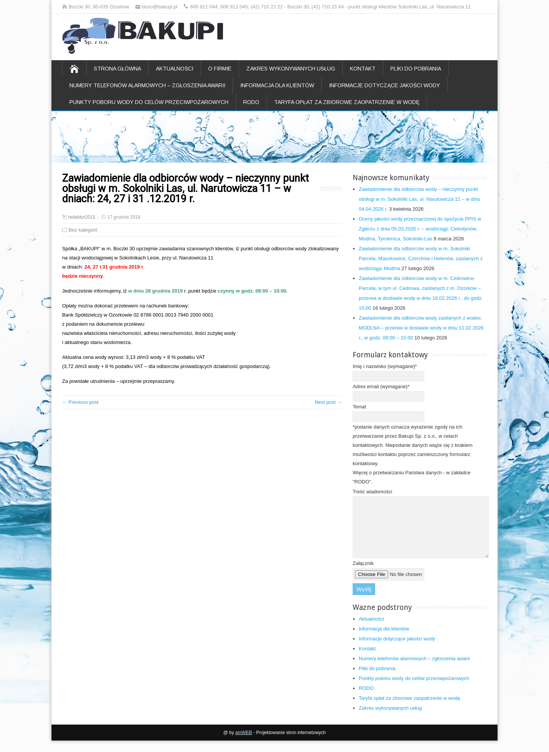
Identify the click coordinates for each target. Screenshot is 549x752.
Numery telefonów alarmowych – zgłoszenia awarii (147, 85)
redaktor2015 (81, 217)
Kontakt (363, 69)
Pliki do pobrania (415, 69)
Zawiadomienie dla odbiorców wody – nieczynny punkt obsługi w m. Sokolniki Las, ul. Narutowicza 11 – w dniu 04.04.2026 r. (419, 199)
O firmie (219, 69)
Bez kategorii (83, 230)
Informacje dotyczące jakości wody (384, 85)
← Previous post (80, 402)
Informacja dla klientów (277, 85)
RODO (251, 102)
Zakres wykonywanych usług (290, 69)
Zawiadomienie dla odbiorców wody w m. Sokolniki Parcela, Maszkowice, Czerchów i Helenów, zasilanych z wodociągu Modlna (421, 258)
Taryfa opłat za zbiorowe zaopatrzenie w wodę (346, 102)
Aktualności (174, 69)
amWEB (243, 744)
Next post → (328, 402)
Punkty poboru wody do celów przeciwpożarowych (148, 102)
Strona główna (117, 69)
